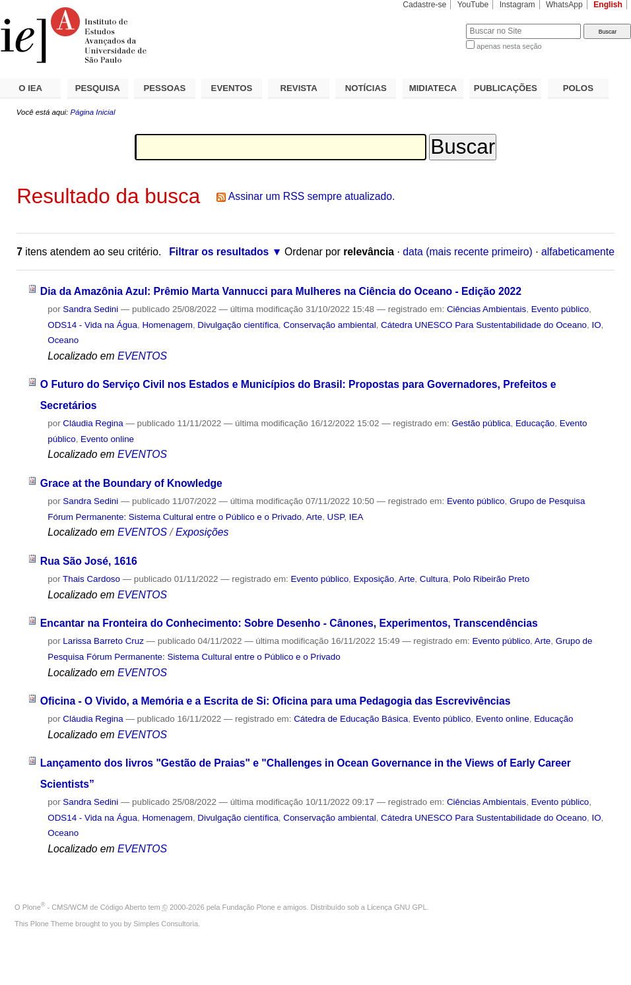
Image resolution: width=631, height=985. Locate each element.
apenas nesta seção (509, 46)
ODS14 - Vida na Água (92, 325)
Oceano (63, 340)
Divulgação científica (238, 325)
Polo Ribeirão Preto (491, 579)
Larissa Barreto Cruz (103, 641)
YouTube (473, 4)
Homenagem (167, 325)
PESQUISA (97, 88)
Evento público (560, 309)
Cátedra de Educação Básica (351, 719)
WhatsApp (564, 4)
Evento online (107, 439)
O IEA (30, 88)
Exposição (374, 579)
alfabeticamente (577, 251)
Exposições (202, 532)
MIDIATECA (433, 88)
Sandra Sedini (90, 309)
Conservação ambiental (329, 325)
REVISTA (299, 88)
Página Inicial (92, 112)
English (607, 4)
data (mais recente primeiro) (468, 251)
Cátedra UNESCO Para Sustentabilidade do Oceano (484, 325)
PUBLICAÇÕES (505, 88)
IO (596, 325)
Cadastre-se (424, 4)
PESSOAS (165, 88)
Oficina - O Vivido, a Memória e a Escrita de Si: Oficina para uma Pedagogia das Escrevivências (275, 701)
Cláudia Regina (93, 423)
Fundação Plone (248, 907)
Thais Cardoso (91, 579)
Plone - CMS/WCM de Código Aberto (84, 907)
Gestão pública (480, 423)
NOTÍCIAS (366, 88)
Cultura (434, 579)
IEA (356, 517)
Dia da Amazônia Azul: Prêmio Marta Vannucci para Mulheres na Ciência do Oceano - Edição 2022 (280, 291)
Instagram (517, 4)
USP (336, 517)
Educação (534, 423)
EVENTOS (232, 88)
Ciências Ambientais (486, 309)
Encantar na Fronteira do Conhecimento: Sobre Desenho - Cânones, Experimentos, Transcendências (289, 623)
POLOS (578, 88)
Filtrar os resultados (219, 251)
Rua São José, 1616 (88, 561)
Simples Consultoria (165, 924)
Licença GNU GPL (396, 907)
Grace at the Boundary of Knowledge (131, 483)
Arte (314, 517)
